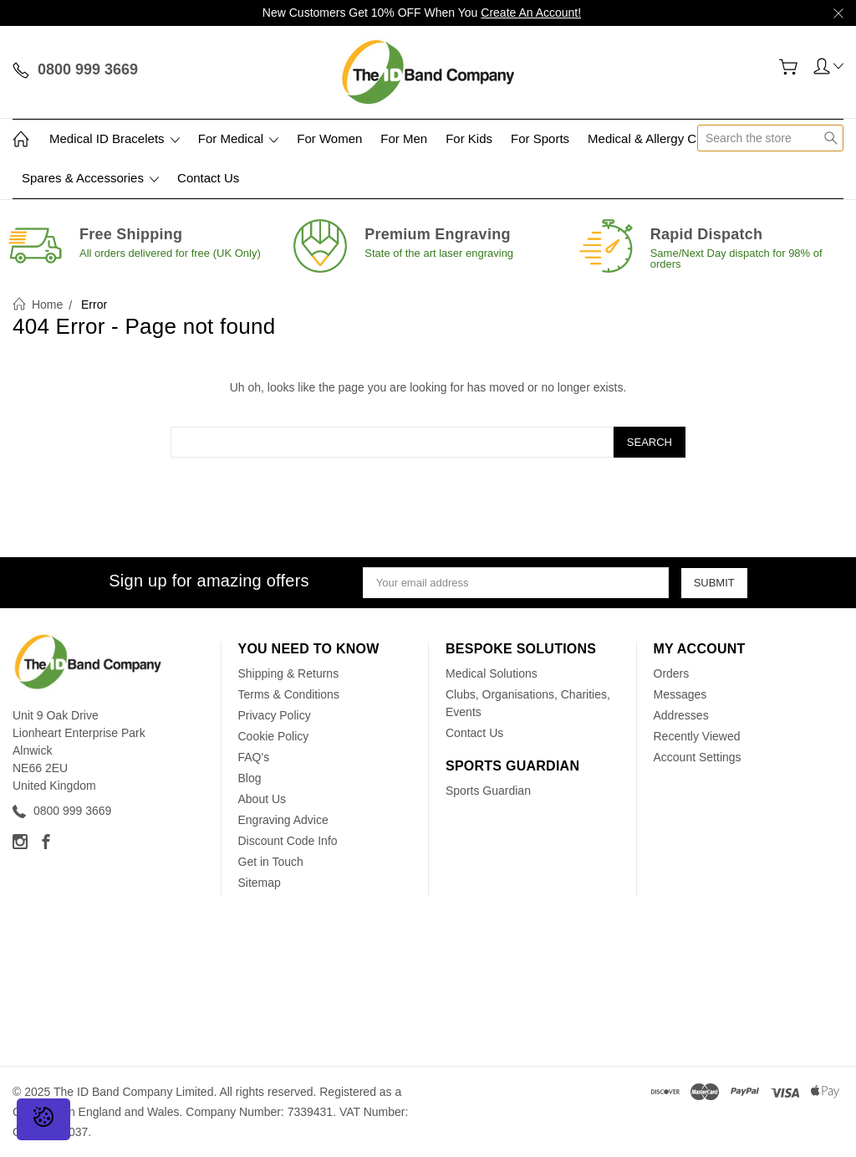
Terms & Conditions (288, 694)
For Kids (469, 138)
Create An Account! (531, 12)
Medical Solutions (492, 673)
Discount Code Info (288, 840)
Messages (680, 694)
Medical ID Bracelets (114, 138)
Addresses (681, 715)
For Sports (540, 138)
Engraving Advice (283, 820)
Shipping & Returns (288, 673)
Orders (672, 673)
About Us (262, 799)
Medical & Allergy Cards (654, 138)
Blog (250, 778)
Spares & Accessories (90, 178)
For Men (403, 138)
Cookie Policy (273, 736)
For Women (329, 138)
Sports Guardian (488, 790)
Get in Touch (270, 861)
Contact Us (208, 178)
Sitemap (259, 882)
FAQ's (254, 757)
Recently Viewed (697, 736)
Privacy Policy (274, 715)
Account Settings (697, 757)
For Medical (238, 138)
